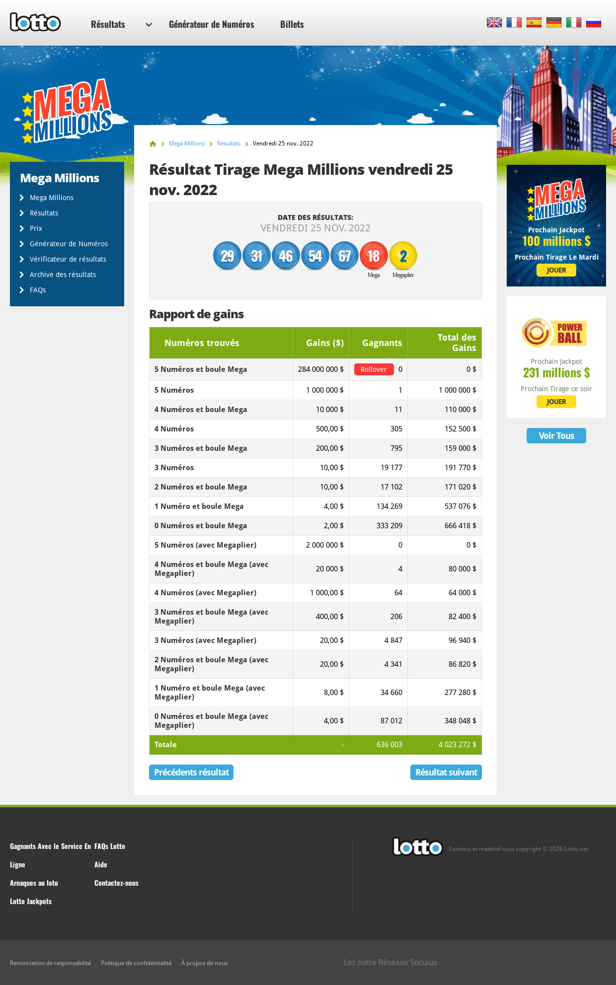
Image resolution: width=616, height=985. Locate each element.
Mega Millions (52, 198)
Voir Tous (556, 435)
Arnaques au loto (34, 882)
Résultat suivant (446, 772)
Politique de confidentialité (136, 963)
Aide (100, 864)
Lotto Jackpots (31, 901)
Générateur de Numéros (211, 23)
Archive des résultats (63, 275)
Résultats (121, 23)
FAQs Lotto (109, 846)
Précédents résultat (191, 772)
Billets (292, 23)
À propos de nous (204, 963)
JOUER (556, 270)
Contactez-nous (116, 882)
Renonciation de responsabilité (50, 963)
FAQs (38, 290)
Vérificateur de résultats (68, 259)
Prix (36, 228)
